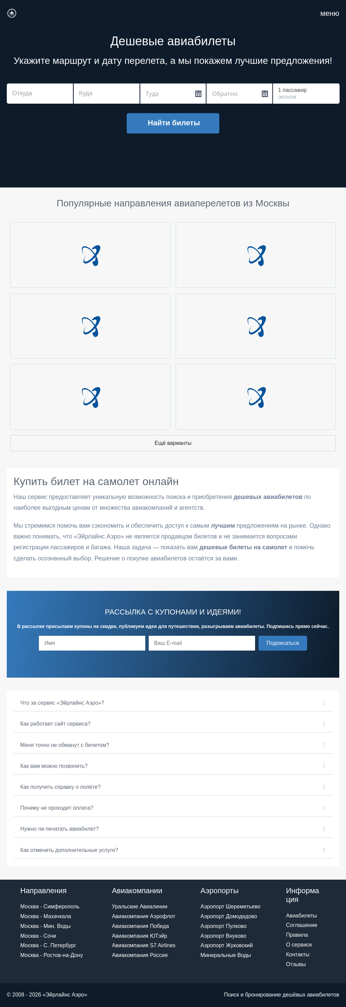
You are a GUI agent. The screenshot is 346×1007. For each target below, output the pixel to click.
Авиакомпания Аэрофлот (143, 916)
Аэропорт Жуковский (226, 945)
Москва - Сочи (38, 936)
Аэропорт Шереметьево (230, 906)
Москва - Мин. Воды (45, 926)
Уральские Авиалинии (139, 906)
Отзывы (296, 964)
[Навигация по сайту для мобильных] (329, 13)
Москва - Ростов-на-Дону (51, 955)
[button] (282, 643)
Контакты (297, 954)
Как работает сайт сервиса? (55, 724)
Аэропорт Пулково (223, 926)
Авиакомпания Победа (140, 926)
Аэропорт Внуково (223, 936)
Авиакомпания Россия (140, 955)
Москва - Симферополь (49, 906)
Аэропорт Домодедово (228, 916)
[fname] (92, 643)
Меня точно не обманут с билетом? (64, 745)
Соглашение (301, 925)
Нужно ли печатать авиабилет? (59, 829)
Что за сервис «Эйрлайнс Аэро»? (62, 703)
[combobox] (40, 93)
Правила (297, 935)
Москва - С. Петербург (48, 945)
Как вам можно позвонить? (54, 766)
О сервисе (299, 945)
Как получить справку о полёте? (60, 787)
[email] (202, 643)
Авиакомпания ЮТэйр (139, 936)
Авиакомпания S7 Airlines (143, 945)
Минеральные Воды (225, 955)
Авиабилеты (301, 915)
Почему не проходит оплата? (56, 808)
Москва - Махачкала (45, 916)
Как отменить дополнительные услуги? (69, 850)
